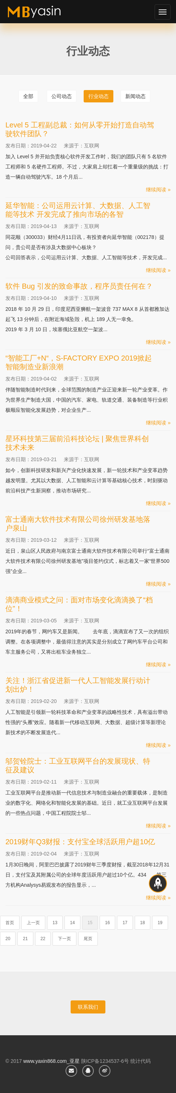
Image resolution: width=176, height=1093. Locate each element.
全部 (28, 96)
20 (7, 938)
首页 (9, 922)
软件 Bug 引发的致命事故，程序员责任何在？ (79, 286)
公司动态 (61, 96)
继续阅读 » (158, 189)
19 (160, 922)
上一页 (33, 922)
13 (55, 922)
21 (25, 938)
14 (72, 922)
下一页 (64, 938)
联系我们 (88, 1007)
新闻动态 (135, 96)
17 (124, 922)
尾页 (88, 938)
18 (142, 922)
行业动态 (98, 96)
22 (43, 938)
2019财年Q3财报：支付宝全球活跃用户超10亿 (80, 842)
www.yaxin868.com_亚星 (51, 1061)
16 (107, 922)
